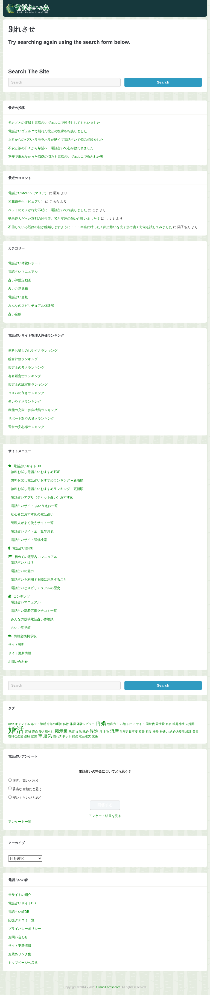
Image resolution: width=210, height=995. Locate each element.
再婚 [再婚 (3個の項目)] (101, 723)
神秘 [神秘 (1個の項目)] (156, 731)
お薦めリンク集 (19, 954)
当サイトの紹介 (19, 895)
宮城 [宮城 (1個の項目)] (28, 731)
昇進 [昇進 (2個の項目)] (94, 731)
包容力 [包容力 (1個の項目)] (111, 724)
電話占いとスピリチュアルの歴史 (35, 588)
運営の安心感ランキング (26, 427)
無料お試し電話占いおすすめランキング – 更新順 (47, 489)
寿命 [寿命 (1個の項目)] (35, 731)
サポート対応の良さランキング (31, 418)
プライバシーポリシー (24, 929)
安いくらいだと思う (27, 797)
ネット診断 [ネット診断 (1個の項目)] (38, 724)
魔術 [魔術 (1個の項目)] (95, 736)
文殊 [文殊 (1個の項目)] (79, 731)
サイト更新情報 (19, 653)
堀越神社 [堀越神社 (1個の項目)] (179, 724)
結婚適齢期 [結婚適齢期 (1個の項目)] (177, 731)
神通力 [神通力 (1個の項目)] (164, 731)
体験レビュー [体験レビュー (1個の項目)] (86, 724)
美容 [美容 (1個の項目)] (195, 731)
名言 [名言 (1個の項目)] (169, 724)
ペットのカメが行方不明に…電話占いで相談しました (47, 210)
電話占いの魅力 (22, 571)
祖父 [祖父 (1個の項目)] (149, 731)
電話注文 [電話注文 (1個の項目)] (85, 736)
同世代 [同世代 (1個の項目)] (150, 724)
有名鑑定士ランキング (24, 376)
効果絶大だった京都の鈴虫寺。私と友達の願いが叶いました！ (54, 218)
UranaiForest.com (108, 987)
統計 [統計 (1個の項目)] (188, 731)
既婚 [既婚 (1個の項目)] (86, 731)
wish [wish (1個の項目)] (11, 724)
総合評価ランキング (23, 359)
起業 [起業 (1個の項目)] (34, 736)
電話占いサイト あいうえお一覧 (34, 506)
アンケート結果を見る (105, 816)
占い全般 (14, 314)
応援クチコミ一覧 (21, 920)
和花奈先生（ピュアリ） (26, 201)
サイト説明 (16, 645)
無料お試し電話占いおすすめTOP (35, 472)
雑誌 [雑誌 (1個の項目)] (75, 736)
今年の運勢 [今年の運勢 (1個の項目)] (54, 724)
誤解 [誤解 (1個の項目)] (27, 736)
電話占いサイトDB (22, 903)
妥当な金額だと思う (27, 789)
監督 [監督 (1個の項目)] (142, 731)
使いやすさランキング (24, 401)
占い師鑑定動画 (19, 280)
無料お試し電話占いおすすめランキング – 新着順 (47, 480)
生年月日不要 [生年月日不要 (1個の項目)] (129, 731)
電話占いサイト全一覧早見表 (32, 531)
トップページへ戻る (23, 963)
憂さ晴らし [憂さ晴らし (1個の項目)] (46, 731)
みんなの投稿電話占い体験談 (32, 619)
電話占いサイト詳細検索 (29, 540)
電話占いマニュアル (23, 272)
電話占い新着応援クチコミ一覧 (34, 611)
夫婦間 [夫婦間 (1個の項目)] (189, 724)
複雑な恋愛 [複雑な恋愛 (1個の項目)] (15, 736)
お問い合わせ (18, 662)
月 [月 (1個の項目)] (100, 731)
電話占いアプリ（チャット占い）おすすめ (42, 497)
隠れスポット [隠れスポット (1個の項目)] (62, 736)
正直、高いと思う (26, 780)
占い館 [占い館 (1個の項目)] (121, 724)
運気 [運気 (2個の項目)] (47, 735)
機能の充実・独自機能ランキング (32, 410)
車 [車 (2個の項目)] (40, 735)
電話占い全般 (18, 297)
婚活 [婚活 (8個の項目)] (16, 729)
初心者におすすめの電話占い (32, 514)
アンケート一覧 (19, 822)
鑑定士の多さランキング (26, 367)
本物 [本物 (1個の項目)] (106, 731)
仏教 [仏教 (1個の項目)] (66, 724)
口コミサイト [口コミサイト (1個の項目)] (136, 724)
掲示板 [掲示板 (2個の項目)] (61, 731)
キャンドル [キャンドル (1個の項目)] (22, 724)
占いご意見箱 (18, 289)
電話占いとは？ (22, 562)
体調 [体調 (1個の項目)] (73, 724)
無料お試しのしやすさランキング (32, 350)
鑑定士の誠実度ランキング (28, 384)
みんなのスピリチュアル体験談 (31, 306)
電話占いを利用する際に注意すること (39, 579)
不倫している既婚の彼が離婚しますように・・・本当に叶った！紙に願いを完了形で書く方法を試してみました (90, 227)
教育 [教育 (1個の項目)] (72, 731)
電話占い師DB (18, 912)
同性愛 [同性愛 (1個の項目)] (160, 724)
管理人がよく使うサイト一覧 (32, 523)
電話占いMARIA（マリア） (28, 193)
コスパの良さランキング (26, 393)
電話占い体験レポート (24, 263)
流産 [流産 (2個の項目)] (114, 731)
